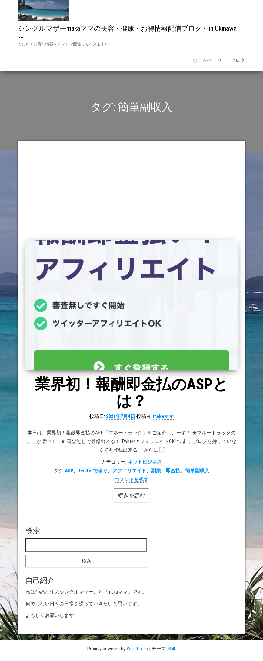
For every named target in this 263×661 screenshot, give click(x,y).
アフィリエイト (129, 471)
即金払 (173, 471)
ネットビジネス (145, 462)
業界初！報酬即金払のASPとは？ (131, 392)
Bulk (172, 649)
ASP (69, 471)
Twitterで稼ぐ (93, 471)
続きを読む (131, 495)
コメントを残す (131, 479)
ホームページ (206, 60)
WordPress (137, 649)
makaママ (163, 416)
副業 (156, 471)
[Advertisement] (131, 194)
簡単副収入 (197, 471)
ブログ (238, 60)
